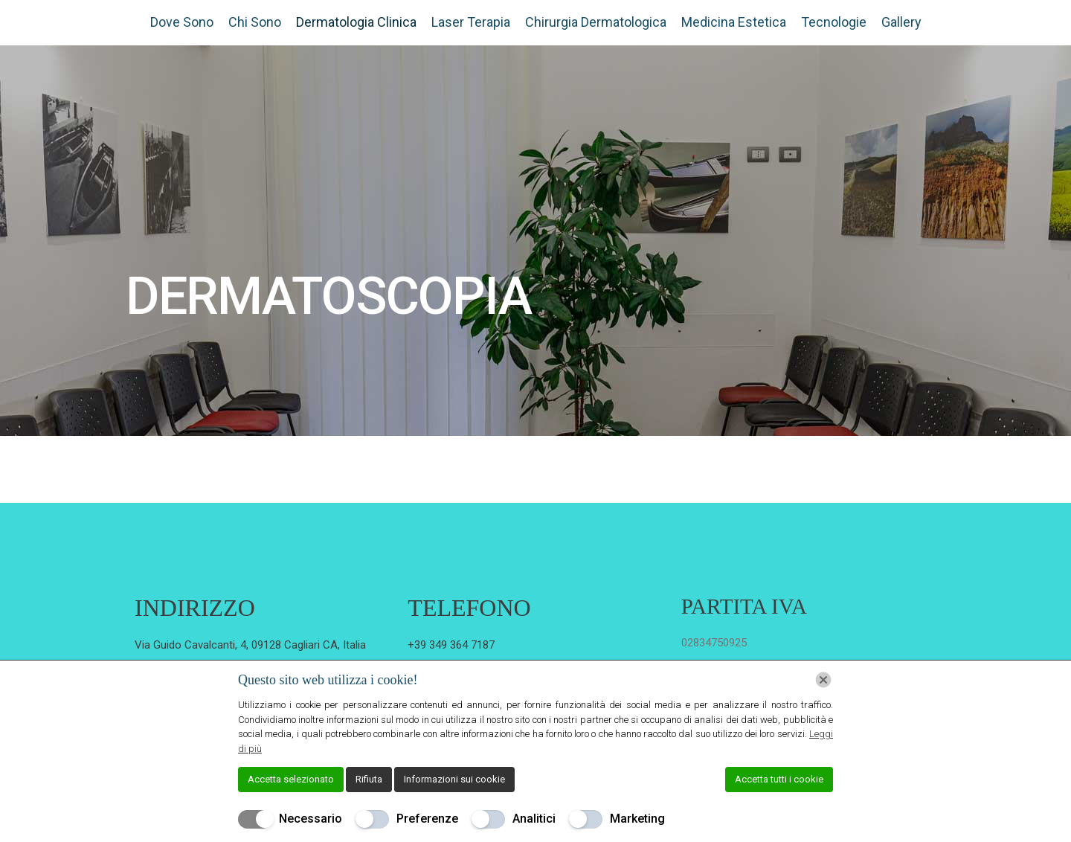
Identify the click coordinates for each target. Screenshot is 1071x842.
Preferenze (427, 819)
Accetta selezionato (291, 779)
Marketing (637, 819)
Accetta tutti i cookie (779, 779)
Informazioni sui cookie (454, 779)
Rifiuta (369, 779)
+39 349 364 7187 (451, 645)
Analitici (534, 819)
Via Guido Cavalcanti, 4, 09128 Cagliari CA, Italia (250, 645)
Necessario (310, 819)
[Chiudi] (823, 680)
